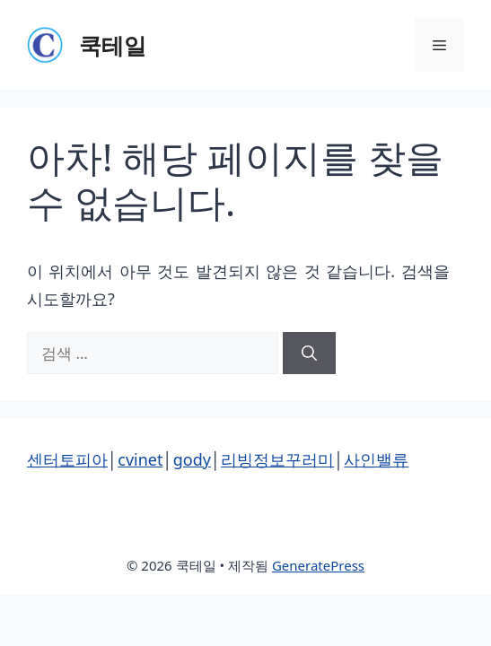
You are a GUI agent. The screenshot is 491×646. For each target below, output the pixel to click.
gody (192, 459)
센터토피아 (67, 459)
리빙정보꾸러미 (277, 459)
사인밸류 (376, 459)
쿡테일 (112, 45)
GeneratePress (318, 565)
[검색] (309, 353)
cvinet (140, 459)
